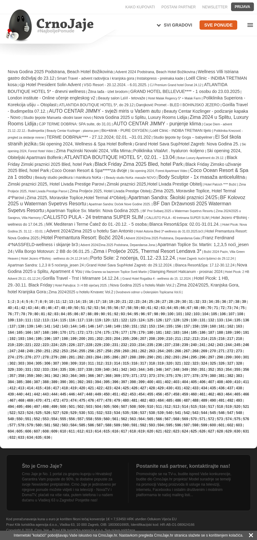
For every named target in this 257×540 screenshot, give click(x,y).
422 (99, 388)
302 (12, 363)
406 (202, 382)
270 (213, 351)
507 (124, 406)
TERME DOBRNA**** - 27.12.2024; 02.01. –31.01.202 (98, 137)
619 (141, 431)
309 (73, 363)
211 (178, 339)
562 (124, 419)
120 (106, 320)
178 (133, 332)
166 (28, 332)
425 (126, 388)
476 (91, 400)
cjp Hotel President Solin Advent (50, 84)
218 (239, 339)
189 (228, 332)
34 (211, 301)
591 (134, 425)
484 (161, 400)
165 (19, 332)
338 (89, 369)
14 (78, 301)
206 (134, 339)
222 (37, 345)
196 (47, 339)
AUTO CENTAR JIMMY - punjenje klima (157, 123)
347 (168, 369)
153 (152, 326)
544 (204, 413)
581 (47, 425)
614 (98, 431)
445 (63, 394)
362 (56, 376)
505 (106, 406)
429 (161, 388)
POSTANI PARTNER (178, 7)
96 (143, 314)
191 (246, 332)
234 (141, 345)
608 (46, 431)
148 (108, 326)
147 (99, 326)
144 (73, 326)
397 (124, 382)
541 (178, 413)
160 (213, 326)
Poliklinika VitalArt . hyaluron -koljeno (169, 150)
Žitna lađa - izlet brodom (108, 92)
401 (159, 382)
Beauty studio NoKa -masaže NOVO (131, 177)
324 (204, 363)
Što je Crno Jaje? (42, 466)
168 (46, 332)
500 (63, 406)
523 (21, 413)
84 (63, 314)
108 (240, 314)
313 (108, 363)
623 (176, 431)
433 (195, 388)
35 (217, 301)
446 (72, 394)
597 (186, 425)
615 (106, 431)
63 (163, 308)
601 (221, 425)
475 (82, 400)
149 (117, 326)
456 (159, 394)
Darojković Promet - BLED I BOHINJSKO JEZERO (178, 105)
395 (106, 382)
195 (39, 339)
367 (99, 376)
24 (144, 301)
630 (237, 431)
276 (28, 357)
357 (12, 376)
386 (28, 382)
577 (12, 425)
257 (99, 351)
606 (28, 431)
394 (98, 382)
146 (91, 326)
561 (115, 419)
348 (176, 369)
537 (143, 413)
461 (202, 394)
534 (117, 413)
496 (28, 406)
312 (99, 363)
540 (169, 413)
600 (213, 425)
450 (106, 394)
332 (37, 369)
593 (152, 425)
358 (21, 376)
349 (185, 369)
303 (21, 363)
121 (115, 320)
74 (236, 308)
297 (211, 357)
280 (63, 357)
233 (133, 345)
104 (205, 314)
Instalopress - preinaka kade (160, 78)
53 (96, 308)
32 (197, 301)
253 (65, 351)
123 (133, 320)
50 (76, 308)
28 (171, 301)
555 (63, 419)
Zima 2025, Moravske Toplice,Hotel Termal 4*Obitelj (76, 197)
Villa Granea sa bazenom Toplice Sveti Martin (116, 272)
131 (202, 320)
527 (56, 413)
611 (72, 431)
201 (91, 339)
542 (186, 413)
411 (246, 382)
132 (211, 320)
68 (196, 308)
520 (237, 406)
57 (123, 308)
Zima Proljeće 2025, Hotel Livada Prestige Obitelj (110, 191)
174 (98, 332)
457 (168, 394)
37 (231, 301)
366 (91, 376)
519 (228, 406)
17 (97, 301)
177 (124, 332)
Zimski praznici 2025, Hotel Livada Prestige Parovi (56, 184)
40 (10, 308)
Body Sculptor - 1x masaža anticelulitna (201, 177)
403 (176, 382)
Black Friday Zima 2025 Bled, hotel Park (139, 164)
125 (150, 320)
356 (246, 369)
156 (178, 326)
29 (177, 301)
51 (83, 308)
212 (186, 339)
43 (30, 308)
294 (185, 357)
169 (54, 332)
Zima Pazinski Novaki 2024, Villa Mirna (93, 150)
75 (243, 308)
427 (143, 388)
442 (37, 394)
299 (228, 357)
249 (30, 351)
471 (47, 400)
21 (124, 301)
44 (36, 308)
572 (211, 419)
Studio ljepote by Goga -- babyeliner (183, 137)
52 (89, 308)
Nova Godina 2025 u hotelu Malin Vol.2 (142, 285)
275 (19, 357)
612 (81, 431)
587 (99, 425)
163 (239, 326)
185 (194, 332)
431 (178, 388)
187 (211, 332)
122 (124, 320)
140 (39, 326)
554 (54, 419)
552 (37, 419)
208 (152, 339)
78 (23, 314)
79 (30, 314)
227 (81, 345)
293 (176, 357)
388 (46, 382)
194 (30, 339)
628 (220, 431)
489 (204, 400)
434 (204, 388)
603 (239, 425)
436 (221, 388)
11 (58, 301)
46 (50, 308)
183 (176, 332)
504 (98, 406)
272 (230, 351)
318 (152, 363)
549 (11, 419)
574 (228, 419)
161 (221, 326)
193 (21, 339)
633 (21, 437)
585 (82, 425)
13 (71, 301)
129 (185, 320)
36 (224, 301)
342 (124, 369)
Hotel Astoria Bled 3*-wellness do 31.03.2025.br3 (169, 231)
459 (185, 394)
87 (83, 314)
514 (185, 406)
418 (65, 388)
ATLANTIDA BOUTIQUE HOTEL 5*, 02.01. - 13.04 (119, 157)
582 (56, 425)
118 (89, 320)
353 (220, 369)
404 (185, 382)
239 (185, 345)
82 (50, 314)
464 (228, 394)
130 (194, 320)
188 (220, 332)
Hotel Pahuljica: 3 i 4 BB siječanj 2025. (81, 285)
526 (47, 413)
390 (63, 382)
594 (161, 425)
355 (237, 369)
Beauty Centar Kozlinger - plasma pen (73, 130)
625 (194, 431)
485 (169, 400)
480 (126, 400)
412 (12, 388)
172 (81, 332)
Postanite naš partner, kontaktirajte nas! (183, 466)
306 (47, 363)
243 (220, 345)
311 (91, 363)
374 (161, 376)
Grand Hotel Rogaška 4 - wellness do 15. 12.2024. (157, 278)
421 (91, 388)
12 (64, 301)
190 (237, 332)
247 (12, 351)
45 (43, 308)
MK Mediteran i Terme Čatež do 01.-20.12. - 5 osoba (96, 224)
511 (159, 406)
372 (143, 376)
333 (46, 369)
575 (237, 419)
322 (186, 363)
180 (150, 332)
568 (176, 419)
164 (11, 332)
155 (169, 326)
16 (91, 301)
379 (204, 376)
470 (39, 400)
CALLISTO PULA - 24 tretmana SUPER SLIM (94, 217)
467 (12, 400)
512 (168, 406)
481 (134, 400)
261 (134, 351)
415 (39, 388)
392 (81, 382)
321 (178, 363)
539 (161, 413)
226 (72, 345)
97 (149, 314)
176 (115, 332)
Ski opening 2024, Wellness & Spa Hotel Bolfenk (86, 143)
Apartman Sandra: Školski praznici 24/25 (172, 197)
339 (98, 369)
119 (98, 320)
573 (220, 419)
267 (186, 351)
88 (89, 314)
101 (179, 314)
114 (54, 320)
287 (124, 357)
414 (30, 388)
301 (246, 357)
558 (89, 419)
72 (223, 308)
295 (194, 357)
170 (63, 332)
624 (185, 431)
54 (103, 308)
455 (150, 394)
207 (143, 339)
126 (159, 320)
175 (106, 332)
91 (109, 314)
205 (126, 339)
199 (73, 339)
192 (12, 339)
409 (228, 382)
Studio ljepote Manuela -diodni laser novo (57, 117)
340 (106, 369)
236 (159, 345)
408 (220, 382)
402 (168, 382)
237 (168, 345)
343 (133, 369)
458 (176, 394)
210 (169, 339)
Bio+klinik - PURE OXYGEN (125, 130)
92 (116, 314)
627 (211, 431)
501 (72, 406)
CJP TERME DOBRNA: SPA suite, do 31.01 (75, 124)
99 (163, 314)
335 (63, 369)
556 (72, 419)
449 (98, 394)
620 (150, 431)
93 (123, 314)
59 (136, 308)
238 (176, 345)
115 (63, 320)
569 (185, 419)
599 (204, 425)
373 (152, 376)
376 (178, 376)
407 (211, 382)
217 (230, 339)
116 (72, 320)
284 (98, 357)
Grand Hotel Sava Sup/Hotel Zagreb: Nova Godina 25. (187, 143)
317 (143, 363)
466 (246, 394)
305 (39, 363)
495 (19, 406)
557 (81, 419)
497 (37, 406)
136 (246, 320)
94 (130, 314)
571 (202, 419)
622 (168, 431)
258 (108, 351)
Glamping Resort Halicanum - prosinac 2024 (186, 272)
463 (220, 394)
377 (186, 376)
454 (141, 394)
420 (82, 388)
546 (221, 413)
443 (46, 394)
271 (221, 351)
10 (51, 301)
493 (239, 400)
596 (178, 425)
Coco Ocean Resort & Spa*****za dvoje (90, 170)
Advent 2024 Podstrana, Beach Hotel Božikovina (155, 72)
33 (204, 301)
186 (202, 332)
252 (56, 351)
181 (159, 332)
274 (11, 357)
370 (126, 376)
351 (202, 369)
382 (230, 376)
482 (143, 400)
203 (108, 339)
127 (168, 320)
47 (56, 308)
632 (12, 437)
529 (73, 413)
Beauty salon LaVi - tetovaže (122, 98)
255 (82, 351)
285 (106, 357)
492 (230, 400)
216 (221, 339)
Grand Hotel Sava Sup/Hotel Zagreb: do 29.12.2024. (129, 265)
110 (19, 320)
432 (186, 388)
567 (168, 419)
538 (152, 413)
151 (134, 326)
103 (196, 314)
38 (237, 301)
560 (106, 419)
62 (156, 308)
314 (117, 363)
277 (37, 357)
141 (47, 326)
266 (178, 351)
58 (130, 308)
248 (21, 351)
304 (30, 363)
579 (30, 425)
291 (159, 357)
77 (17, 314)
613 (89, 431)
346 (159, 369)
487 (186, 400)
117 (81, 320)
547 (230, 413)
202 (99, 339)
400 (150, 382)
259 (117, 351)
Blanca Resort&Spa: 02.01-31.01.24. (184, 224)
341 (115, 369)
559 (98, 419)
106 (223, 314)
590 (126, 425)
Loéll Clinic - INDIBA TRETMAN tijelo (181, 130)
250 (39, 351)
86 (76, 314)
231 (115, 345)
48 (63, 308)
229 (98, 345)
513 (176, 406)
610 (63, 431)
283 (89, 357)
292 (168, 357)
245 (237, 345)
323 (195, 363)
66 (183, 308)
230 (106, 345)
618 (133, 431)
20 (118, 301)
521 (246, 406)
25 (151, 301)
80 (36, 314)
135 (237, 320)
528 (65, 413)
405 (194, 382)
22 (131, 301)
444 (54, 394)
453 (133, 394)
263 (152, 351)
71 (216, 308)
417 (56, 388)
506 (115, 406)
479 (117, 400)
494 (11, 406)
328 (239, 363)
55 (109, 308)
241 (202, 345)
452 (124, 394)
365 (82, 376)
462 (211, 394)
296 (202, 357)
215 (213, 339)
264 (161, 351)
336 (72, 369)
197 (56, 339)
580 (39, 425)
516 (202, 406)
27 (164, 301)
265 (169, 351)
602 (230, 425)
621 (159, 431)
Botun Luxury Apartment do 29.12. (200, 158)
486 (178, 400)
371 (134, 376)
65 (176, 308)
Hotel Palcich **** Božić (220, 184)
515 (194, 406)
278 (46, 357)
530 (82, 413)
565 (150, 419)
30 (184, 301)
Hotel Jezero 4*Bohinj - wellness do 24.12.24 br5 (54, 258)
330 (19, 369)
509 (141, 406)
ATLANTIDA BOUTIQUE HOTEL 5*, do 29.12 (96, 105)
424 (117, 388)
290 (150, 357)
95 (136, 314)
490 (213, 400)
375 (169, 376)
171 (72, 332)
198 (65, 339)
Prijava (242, 7)
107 (231, 314)
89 (96, 314)
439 (11, 394)
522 (12, 413)
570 (194, 419)
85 (70, 314)
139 (30, 326)
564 (141, 419)
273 (239, 351)
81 (43, 314)
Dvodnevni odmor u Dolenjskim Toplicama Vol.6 (148, 292)
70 (209, 308)
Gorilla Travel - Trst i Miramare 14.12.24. (81, 278)
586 (91, 425)
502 (81, 406)
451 (115, 394)
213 (195, 339)
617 (124, 431)
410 (237, 382)
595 (169, 425)
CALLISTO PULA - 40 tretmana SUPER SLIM (178, 218)
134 (228, 320)
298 (220, 357)
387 (37, 382)
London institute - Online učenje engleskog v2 (52, 97)
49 (70, 308)
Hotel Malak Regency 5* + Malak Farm (175, 98)
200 (82, 339)
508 (133, 406)
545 (213, 413)
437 (230, 388)
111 (28, 320)
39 (244, 301)
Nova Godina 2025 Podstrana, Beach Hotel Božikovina (60, 71)
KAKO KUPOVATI (140, 7)
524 (30, 413)
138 (21, 326)
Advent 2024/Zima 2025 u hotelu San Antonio (89, 230)
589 (117, 425)
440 (19, 394)
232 (124, 345)
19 (111, 301)
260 (126, 351)
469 (30, 400)
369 (117, 376)
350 (194, 369)
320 (169, 363)
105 (214, 314)
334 (54, 369)
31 (191, 301)
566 (159, 419)
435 (213, 388)
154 (161, 326)
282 (81, 357)
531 (91, 413)
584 (73, 425)
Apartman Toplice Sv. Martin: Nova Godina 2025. (93, 210)
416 (47, 388)
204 (117, 339)
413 (21, 388)
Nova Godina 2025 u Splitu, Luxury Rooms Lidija (140, 117)
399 (141, 382)
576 (246, 419)
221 (28, 345)
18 (104, 301)
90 (103, 314)
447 (81, 394)
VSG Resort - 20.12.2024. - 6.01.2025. (115, 85)
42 (23, 308)
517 (211, 406)
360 (39, 376)
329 (11, 369)
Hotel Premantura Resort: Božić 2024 (82, 237)
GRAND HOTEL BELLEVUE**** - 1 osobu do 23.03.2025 (185, 91)
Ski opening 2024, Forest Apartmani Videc (159, 171)
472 (56, 400)
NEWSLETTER (215, 7)
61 (149, 308)
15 (84, 301)
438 (239, 388)
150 (126, 326)
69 (202, 308)
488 (195, 400)
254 (73, 351)
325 (213, 363)
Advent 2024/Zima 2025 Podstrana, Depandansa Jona (117, 245)
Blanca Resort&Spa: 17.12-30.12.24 (204, 265)
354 (228, 369)
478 (108, 400)
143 (65, 326)
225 (63, 345)
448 (89, 394)
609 (54, 431)
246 (246, 345)
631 (246, 431)
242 (211, 345)
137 (12, 326)
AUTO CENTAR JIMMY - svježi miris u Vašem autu (105, 111)
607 (37, 431)
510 (150, 406)
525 (39, 413)
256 (91, 351)
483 (152, 400)
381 (221, 376)
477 (99, 400)
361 (47, 376)
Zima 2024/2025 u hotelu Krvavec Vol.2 (80, 292)
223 (46, 345)
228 (89, 345)
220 (19, 345)
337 (81, 369)
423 (108, 388)
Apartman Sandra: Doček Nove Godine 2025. (120, 204)
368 (108, 376)
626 (202, 431)
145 (82, 326)
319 (161, 363)
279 (54, 357)
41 (17, 308)
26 (157, 301)
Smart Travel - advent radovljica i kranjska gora (95, 78)
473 (65, 400)
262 (143, 351)
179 (141, 332)
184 (185, 332)
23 (138, 301)
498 (46, 406)
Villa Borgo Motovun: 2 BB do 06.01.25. (53, 251)
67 (189, 308)
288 (133, 357)
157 (186, 326)
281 (72, 357)
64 (169, 308)
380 (213, 376)
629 (228, 431)
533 (108, 413)
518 (220, 406)
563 (133, 419)
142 (56, 326)
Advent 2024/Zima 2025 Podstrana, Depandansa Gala (162, 238)
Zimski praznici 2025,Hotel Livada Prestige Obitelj (154, 184)
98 (156, 314)
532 (99, 413)
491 (221, 400)
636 (47, 437)
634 (30, 437)
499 (54, 406)
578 (21, 425)
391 (72, 382)
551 (28, 419)
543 (195, 413)
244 (228, 345)
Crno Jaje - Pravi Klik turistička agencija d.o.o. (69, 530)
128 (176, 320)
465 (237, 394)
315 (126, 363)
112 (37, 320)
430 (169, 388)
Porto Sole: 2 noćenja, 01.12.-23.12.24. (133, 258)
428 (152, 388)
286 (115, 357)
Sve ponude (218, 25)
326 (221, 363)
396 (115, 382)
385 (19, 382)
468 (21, 400)
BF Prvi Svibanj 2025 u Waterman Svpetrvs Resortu (177, 211)
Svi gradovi (178, 25)
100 (170, 314)
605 (19, 431)
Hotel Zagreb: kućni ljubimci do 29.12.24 (206, 258)
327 (230, 363)
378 (195, 376)
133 (220, 320)
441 (28, 394)
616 (115, 431)
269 (204, 351)
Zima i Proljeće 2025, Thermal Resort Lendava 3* (147, 251)
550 (19, 419)
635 (39, 437)
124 (141, 320)
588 (108, 425)
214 (204, 339)
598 (195, 425)
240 (194, 345)
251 (47, 351)
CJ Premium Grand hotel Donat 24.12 (175, 85)
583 (65, 425)
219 (11, 345)
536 (134, 413)
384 (11, 382)
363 (65, 376)
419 (73, 388)
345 (150, 369)
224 (54, 345)
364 (73, 376)
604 (11, 431)
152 (143, 326)
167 (37, 332)
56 (116, 308)
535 (126, 413)
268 (195, 351)
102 (188, 314)
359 (30, 376)
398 (133, 382)
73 (229, 308)
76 (10, 314)
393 (89, 382)
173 (89, 332)
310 (82, 363)
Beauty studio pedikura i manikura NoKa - (69, 177)
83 (56, 314)
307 (56, 363)
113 (46, 320)
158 (195, 326)
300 (237, 357)
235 (150, 345)
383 (239, 376)
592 (143, 425)
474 (73, 400)
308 (65, 363)
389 (54, 382)
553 (46, 419)
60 (143, 308)
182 (168, 332)
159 (204, 326)
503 (89, 406)
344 (141, 369)
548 (239, 413)
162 (230, 326)
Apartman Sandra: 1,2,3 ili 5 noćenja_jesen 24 (46, 265)
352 (211, 369)
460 (194, 394)
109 (11, 320)
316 (134, 363)
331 (28, 369)
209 (161, 339)
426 (134, 388)
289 (141, 357)
